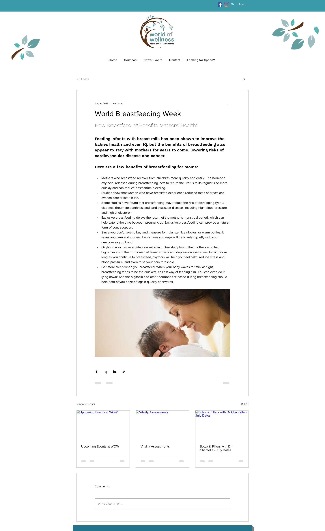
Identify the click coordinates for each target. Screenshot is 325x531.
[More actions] (228, 103)
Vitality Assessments (155, 446)
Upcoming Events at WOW (100, 446)
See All (245, 403)
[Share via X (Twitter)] (105, 372)
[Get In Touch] (238, 4)
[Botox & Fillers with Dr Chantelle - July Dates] (221, 425)
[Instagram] (226, 4)
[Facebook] (220, 4)
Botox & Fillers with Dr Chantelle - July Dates (216, 448)
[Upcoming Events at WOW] (103, 425)
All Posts (82, 79)
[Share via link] (123, 372)
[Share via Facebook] (96, 372)
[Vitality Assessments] (162, 425)
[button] (244, 79)
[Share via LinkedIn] (114, 372)
